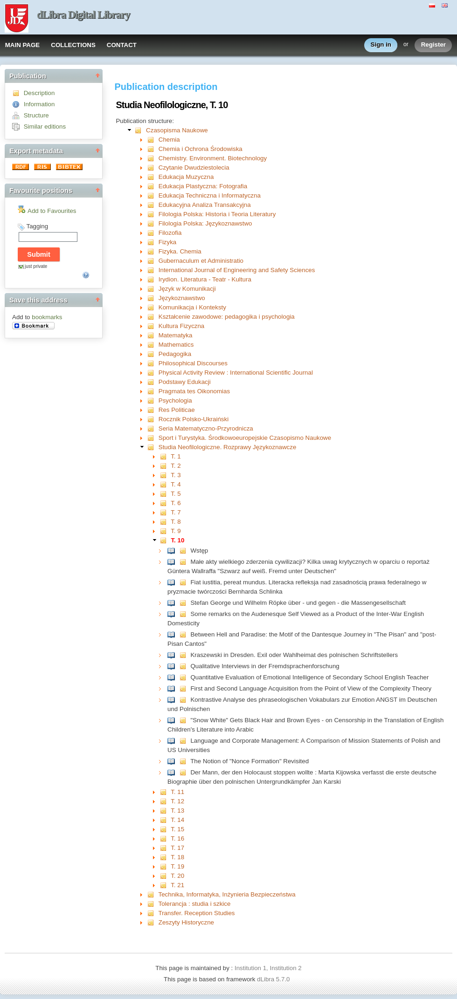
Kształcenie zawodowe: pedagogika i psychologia (227, 316)
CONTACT (122, 44)
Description (39, 92)
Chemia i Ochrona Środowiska (200, 148)
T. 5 (175, 493)
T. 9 (175, 530)
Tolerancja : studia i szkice (195, 903)
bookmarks (47, 317)
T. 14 (177, 819)
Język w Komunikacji (187, 288)
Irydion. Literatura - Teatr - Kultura (205, 279)
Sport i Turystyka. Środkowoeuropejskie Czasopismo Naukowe (245, 437)
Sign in (381, 45)
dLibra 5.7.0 (274, 979)
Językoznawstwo (182, 297)
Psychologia (175, 400)
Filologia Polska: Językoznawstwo (205, 223)
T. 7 (175, 512)
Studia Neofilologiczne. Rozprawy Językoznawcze (228, 447)
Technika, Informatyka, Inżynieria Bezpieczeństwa (227, 894)
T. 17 (177, 847)
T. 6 (175, 503)
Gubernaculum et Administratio (201, 260)
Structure (36, 115)
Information (39, 104)
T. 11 (177, 791)
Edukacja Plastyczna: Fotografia (203, 186)
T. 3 (175, 475)
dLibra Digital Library (83, 15)
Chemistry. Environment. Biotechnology (213, 158)
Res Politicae (177, 409)
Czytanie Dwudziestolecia (194, 167)
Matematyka (176, 335)
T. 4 (175, 484)
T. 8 (175, 521)
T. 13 (177, 810)
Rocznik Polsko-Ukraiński (193, 419)
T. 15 (177, 829)
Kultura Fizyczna (182, 325)
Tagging (37, 226)
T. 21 (177, 885)
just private (36, 266)
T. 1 (175, 456)
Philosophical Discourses (193, 363)
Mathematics (176, 344)
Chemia (169, 139)
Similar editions (45, 126)
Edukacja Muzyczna (186, 176)
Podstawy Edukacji (185, 381)
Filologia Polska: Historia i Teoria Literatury (217, 214)
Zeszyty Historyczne (186, 922)
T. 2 (175, 465)
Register (433, 45)
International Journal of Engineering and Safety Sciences (237, 270)
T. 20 (177, 875)
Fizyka (168, 242)
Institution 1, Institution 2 (268, 968)
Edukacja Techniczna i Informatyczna (210, 195)
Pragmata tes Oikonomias (194, 391)
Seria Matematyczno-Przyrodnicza (206, 428)
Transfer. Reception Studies (197, 913)
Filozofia (170, 232)
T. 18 (177, 857)
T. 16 (177, 838)
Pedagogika (175, 353)
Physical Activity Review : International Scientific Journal (236, 372)
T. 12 (177, 801)
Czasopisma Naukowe (177, 130)
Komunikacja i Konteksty (192, 307)
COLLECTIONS (73, 44)
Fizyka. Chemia (180, 251)
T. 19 (177, 866)
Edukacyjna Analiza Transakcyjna (205, 204)
